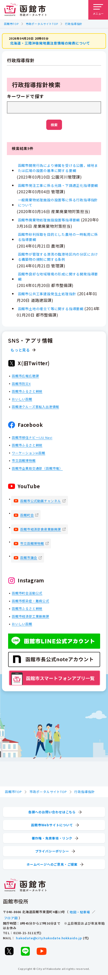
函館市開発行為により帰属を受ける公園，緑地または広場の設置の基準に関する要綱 (58, 168)
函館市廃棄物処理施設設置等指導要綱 (49, 219)
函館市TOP (11, 24)
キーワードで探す (25, 96)
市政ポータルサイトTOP (42, 24)
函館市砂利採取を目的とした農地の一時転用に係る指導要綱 (58, 237)
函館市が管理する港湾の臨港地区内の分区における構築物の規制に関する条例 (58, 257)
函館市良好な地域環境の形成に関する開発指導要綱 (58, 277)
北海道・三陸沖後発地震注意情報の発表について (50, 43)
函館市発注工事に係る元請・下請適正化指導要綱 (58, 185)
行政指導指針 (73, 24)
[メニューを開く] (98, 10)
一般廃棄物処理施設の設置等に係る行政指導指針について (58, 202)
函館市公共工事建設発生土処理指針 (47, 293)
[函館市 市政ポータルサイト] (25, 9)
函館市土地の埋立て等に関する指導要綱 (50, 308)
